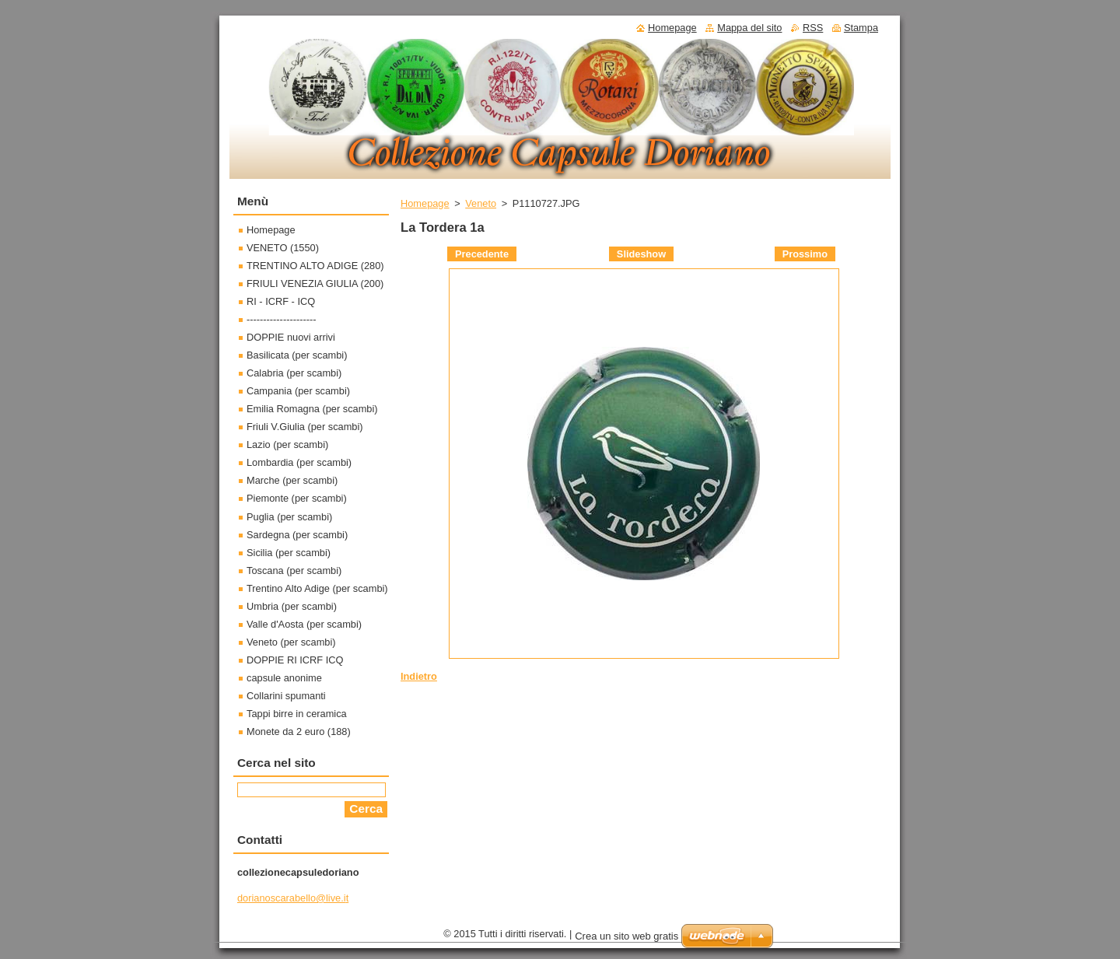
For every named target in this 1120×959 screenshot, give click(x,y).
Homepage (425, 203)
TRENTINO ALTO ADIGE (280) (315, 265)
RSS (813, 27)
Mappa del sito (749, 27)
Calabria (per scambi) (294, 373)
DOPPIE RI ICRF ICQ (295, 660)
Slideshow (641, 254)
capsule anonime (284, 678)
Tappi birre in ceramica (297, 713)
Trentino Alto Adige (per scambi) (317, 588)
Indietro (419, 676)
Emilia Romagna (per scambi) (312, 409)
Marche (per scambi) (292, 480)
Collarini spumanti (286, 696)
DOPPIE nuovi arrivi (291, 337)
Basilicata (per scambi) (297, 355)
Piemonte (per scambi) (297, 498)
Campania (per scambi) (298, 391)
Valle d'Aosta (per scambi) (304, 624)
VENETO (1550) (283, 248)
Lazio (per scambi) (287, 444)
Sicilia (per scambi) (289, 552)
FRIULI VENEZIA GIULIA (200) (315, 283)
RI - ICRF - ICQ (281, 301)
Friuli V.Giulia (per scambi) (305, 426)
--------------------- (282, 319)
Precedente (482, 254)
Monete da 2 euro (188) (299, 731)
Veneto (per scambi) (291, 642)
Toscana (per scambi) (294, 570)
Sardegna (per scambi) (297, 535)
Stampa (861, 27)
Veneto (480, 203)
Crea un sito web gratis (626, 936)
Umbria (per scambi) (292, 606)
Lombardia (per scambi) (299, 462)
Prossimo (805, 254)
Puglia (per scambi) (289, 517)
